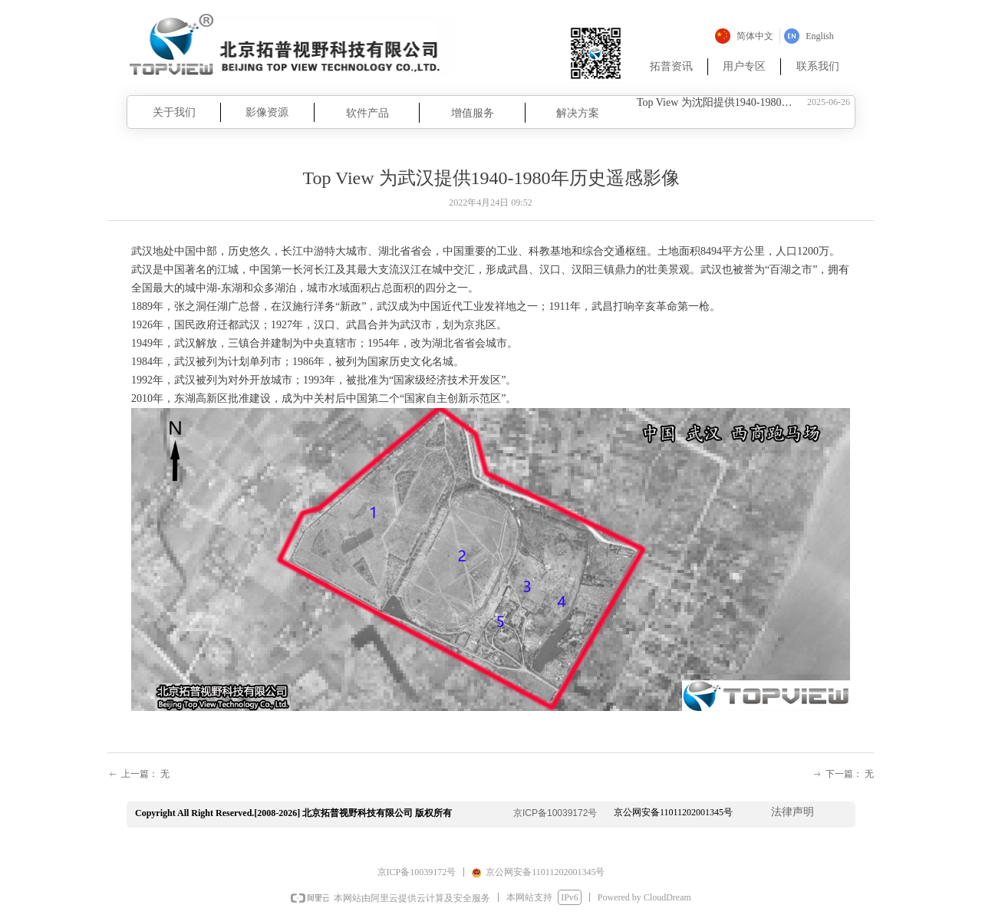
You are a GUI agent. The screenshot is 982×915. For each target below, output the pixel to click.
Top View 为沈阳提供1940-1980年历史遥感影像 (719, 103)
